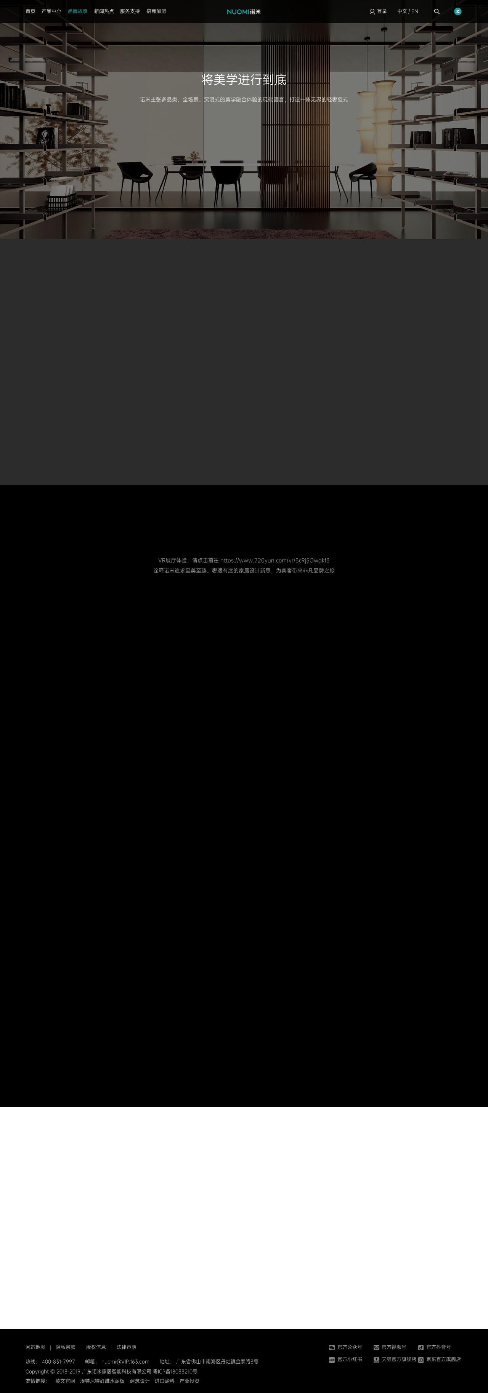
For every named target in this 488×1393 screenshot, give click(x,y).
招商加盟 (156, 11)
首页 (30, 11)
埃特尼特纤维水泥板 (102, 1381)
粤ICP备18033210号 (175, 1371)
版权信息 (96, 1347)
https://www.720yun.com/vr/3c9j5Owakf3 (275, 560)
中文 (402, 11)
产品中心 (51, 11)
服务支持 (130, 11)
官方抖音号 (434, 1347)
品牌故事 (78, 11)
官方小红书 (345, 1359)
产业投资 (189, 1381)
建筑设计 (140, 1381)
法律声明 (126, 1347)
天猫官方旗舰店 (395, 1359)
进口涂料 (165, 1381)
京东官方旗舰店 (439, 1359)
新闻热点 (104, 11)
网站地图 (35, 1347)
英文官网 (65, 1381)
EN (414, 11)
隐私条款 (65, 1347)
